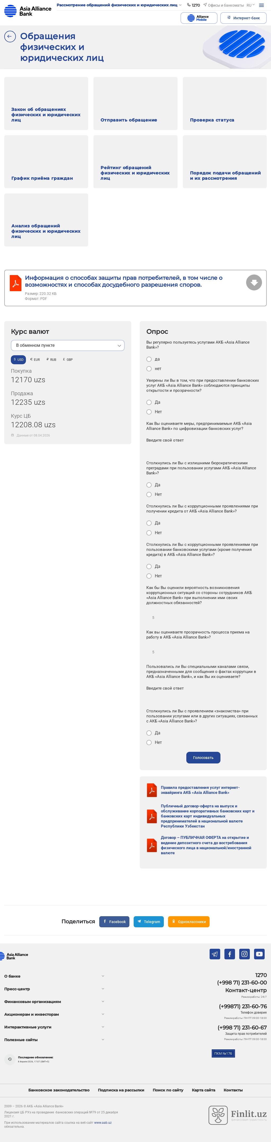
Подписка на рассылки (121, 1090)
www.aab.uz (103, 1123)
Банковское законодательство (58, 1090)
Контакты (233, 1090)
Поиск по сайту (168, 1090)
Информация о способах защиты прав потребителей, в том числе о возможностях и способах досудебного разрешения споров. (123, 281)
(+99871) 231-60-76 (243, 1006)
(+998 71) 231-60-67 (242, 1027)
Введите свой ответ (165, 440)
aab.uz (27, 11)
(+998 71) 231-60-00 (242, 982)
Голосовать (203, 758)
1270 (261, 975)
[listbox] (68, 345)
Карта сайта (203, 1090)
